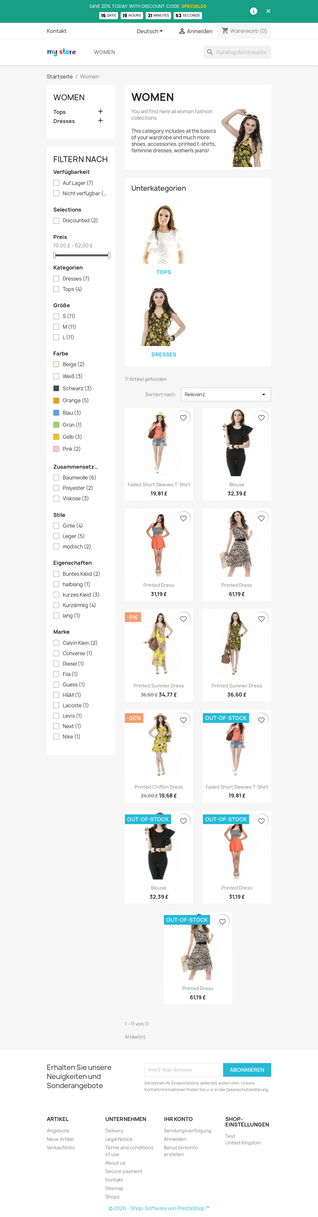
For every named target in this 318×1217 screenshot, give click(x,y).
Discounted (80, 220)
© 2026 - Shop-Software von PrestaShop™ (159, 1208)
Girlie (73, 526)
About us (115, 1163)
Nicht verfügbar (85, 193)
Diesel (73, 664)
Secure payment (123, 1171)
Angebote (58, 1130)
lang (71, 616)
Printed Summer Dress (159, 686)
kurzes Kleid (81, 595)
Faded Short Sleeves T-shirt (159, 484)
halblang (76, 584)
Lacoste (76, 705)
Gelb (72, 437)
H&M (72, 695)
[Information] (254, 11)
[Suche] (237, 52)
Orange (76, 400)
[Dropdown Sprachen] (151, 31)
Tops (59, 112)
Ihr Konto (178, 1119)
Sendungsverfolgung (187, 1130)
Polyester (78, 488)
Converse (78, 653)
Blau (72, 413)
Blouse (237, 484)
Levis (72, 716)
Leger (74, 536)
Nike (72, 737)
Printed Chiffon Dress (159, 787)
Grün (72, 425)
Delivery (114, 1130)
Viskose (76, 498)
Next (72, 726)
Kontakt (57, 31)
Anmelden (175, 1139)
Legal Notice (119, 1139)
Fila (70, 674)
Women (104, 52)
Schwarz (77, 388)
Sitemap (114, 1188)
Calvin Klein (80, 643)
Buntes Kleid (81, 574)
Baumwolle (80, 478)
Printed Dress (158, 585)
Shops (112, 1197)
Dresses (64, 121)
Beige (74, 364)
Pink (72, 449)
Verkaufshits (61, 1147)
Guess (74, 685)
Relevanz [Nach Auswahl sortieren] (226, 394)
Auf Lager (78, 183)
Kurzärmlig (79, 605)
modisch (77, 547)
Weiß (73, 376)
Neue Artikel (60, 1139)
